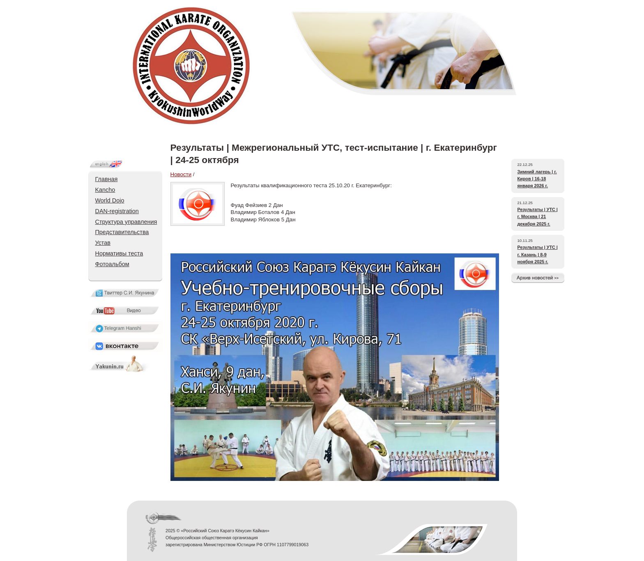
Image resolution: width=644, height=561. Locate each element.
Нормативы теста (119, 253)
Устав (102, 242)
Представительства (122, 232)
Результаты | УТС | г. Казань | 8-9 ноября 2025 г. (538, 254)
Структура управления (126, 221)
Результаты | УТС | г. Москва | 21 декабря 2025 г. (538, 216)
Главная (106, 179)
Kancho (105, 189)
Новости (181, 174)
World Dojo (109, 200)
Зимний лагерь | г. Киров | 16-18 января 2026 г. (537, 179)
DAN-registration (117, 211)
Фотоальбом (112, 264)
